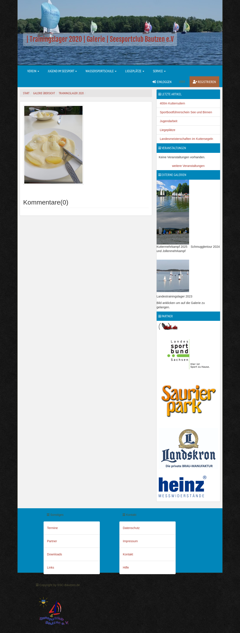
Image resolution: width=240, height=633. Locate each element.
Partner (52, 541)
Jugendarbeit (168, 121)
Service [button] (159, 71)
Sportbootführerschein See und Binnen (186, 112)
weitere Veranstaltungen (188, 166)
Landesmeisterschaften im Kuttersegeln (186, 139)
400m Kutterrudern (172, 103)
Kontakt (128, 554)
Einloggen (162, 82)
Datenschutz (131, 528)
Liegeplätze (167, 130)
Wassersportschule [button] (101, 71)
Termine (52, 528)
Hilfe (126, 567)
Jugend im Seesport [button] (62, 71)
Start (26, 93)
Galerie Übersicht (44, 93)
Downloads (54, 554)
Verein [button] (33, 71)
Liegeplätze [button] (134, 71)
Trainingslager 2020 (71, 93)
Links (50, 567)
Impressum (130, 541)
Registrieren (204, 82)
